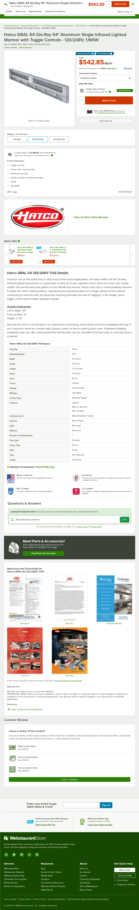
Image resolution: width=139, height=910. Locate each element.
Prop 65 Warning (45, 467)
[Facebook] (21, 854)
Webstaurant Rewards (14, 872)
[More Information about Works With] (19, 241)
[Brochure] (69, 652)
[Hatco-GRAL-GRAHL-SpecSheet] (24, 599)
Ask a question (25, 47)
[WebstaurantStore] (41, 838)
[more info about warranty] (110, 92)
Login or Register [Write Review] (69, 779)
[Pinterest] (37, 854)
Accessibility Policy (56, 899)
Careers (83, 876)
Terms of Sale (10, 899)
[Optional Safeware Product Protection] (114, 599)
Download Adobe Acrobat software (68, 681)
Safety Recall (47, 890)
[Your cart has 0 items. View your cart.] (130, 5)
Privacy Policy (96, 527)
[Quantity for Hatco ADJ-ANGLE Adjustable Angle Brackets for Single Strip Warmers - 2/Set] (8, 261)
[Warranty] (69, 599)
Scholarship (85, 883)
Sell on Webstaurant (89, 886)
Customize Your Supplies (15, 879)
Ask (124, 519)
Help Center (124, 870)
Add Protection (125, 90)
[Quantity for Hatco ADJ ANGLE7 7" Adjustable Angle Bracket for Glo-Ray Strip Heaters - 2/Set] (40, 261)
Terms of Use (82, 527)
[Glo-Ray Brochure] (24, 652)
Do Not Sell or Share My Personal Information (88, 899)
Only (81, 58)
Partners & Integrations (14, 886)
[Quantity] (82, 100)
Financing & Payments (90, 879)
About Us (84, 868)
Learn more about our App (100, 824)
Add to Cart (16, 262)
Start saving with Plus (45, 824)
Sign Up (106, 805)
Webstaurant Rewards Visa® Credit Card (111, 113)
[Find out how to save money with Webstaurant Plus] (7, 248)
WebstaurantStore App (14, 876)
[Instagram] (6, 854)
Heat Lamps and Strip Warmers (36, 709)
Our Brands (85, 872)
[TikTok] (29, 854)
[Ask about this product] (69, 519)
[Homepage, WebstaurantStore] (69, 5)
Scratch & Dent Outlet (51, 872)
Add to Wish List (105, 121)
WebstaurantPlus (11, 868)
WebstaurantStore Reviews (53, 886)
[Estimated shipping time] (52, 155)
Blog (43, 868)
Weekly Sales (47, 876)
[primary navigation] (10, 5)
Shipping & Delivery (124, 884)
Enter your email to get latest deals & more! (41, 805)
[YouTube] (14, 854)
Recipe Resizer (11, 883)
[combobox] (69, 13)
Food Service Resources (52, 883)
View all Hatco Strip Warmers (91, 217)
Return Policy (86, 890)
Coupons (45, 879)
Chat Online (121, 880)
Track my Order (125, 875)
